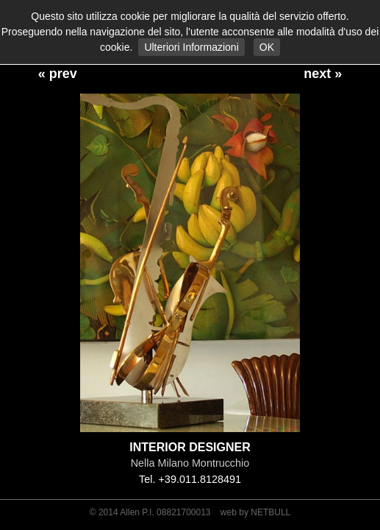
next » (323, 73)
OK (266, 47)
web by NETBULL (255, 512)
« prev (57, 73)
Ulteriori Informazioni (191, 47)
